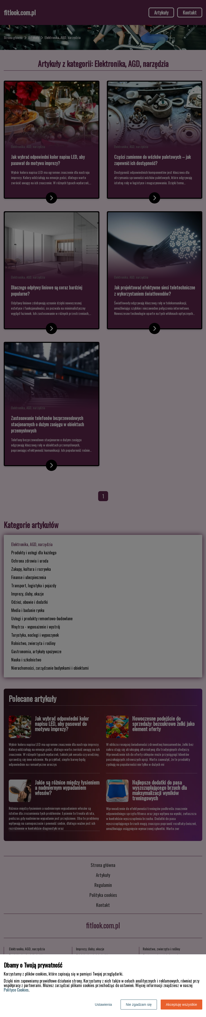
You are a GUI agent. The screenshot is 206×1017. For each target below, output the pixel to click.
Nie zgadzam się (139, 1005)
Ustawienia (103, 1005)
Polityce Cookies (16, 990)
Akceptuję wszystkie (181, 1005)
